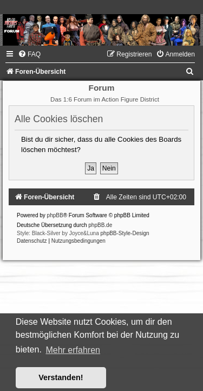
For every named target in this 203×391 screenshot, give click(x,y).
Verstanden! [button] (60, 377)
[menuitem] (29, 54)
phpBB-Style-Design (125, 233)
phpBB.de (100, 225)
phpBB (55, 215)
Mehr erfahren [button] (72, 350)
